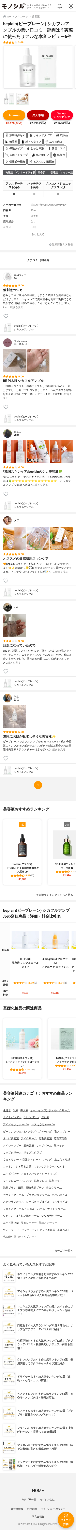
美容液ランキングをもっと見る (54, 894)
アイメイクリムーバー (16, 1124)
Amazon (14, 115)
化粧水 (7, 1110)
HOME (38, 1490)
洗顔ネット (55, 1180)
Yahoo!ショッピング (61, 115)
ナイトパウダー (12, 1117)
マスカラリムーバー (43, 1124)
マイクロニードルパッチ (17, 1180)
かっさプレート (27, 1236)
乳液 (15, 1110)
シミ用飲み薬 (23, 1166)
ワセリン (8, 1215)
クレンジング (31, 1117)
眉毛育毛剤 (60, 1138)
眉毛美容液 (45, 1138)
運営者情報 (17, 1508)
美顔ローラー (29, 1222)
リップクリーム (12, 1152)
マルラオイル (60, 1201)
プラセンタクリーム (38, 1194)
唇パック (59, 1145)
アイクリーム (29, 1138)
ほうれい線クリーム (27, 1215)
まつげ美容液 (11, 1138)
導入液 (24, 1110)
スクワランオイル (13, 1201)
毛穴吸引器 (9, 1236)
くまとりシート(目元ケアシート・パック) (27, 1159)
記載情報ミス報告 (61, 244)
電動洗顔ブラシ (35, 1187)
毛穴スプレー (62, 1131)
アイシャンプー (12, 1145)
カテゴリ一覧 (28, 1499)
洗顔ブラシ (9, 1187)
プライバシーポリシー (53, 1508)
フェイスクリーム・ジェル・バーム (24, 1208)
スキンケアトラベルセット (49, 1166)
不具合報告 (38, 1516)
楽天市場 (38, 115)
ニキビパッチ (11, 1173)
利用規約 (32, 1508)
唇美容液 (29, 1145)
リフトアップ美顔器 (43, 1229)
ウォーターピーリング (16, 1229)
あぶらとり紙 (62, 1159)
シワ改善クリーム (51, 1215)
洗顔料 (45, 1117)
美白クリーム (54, 1187)
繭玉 (21, 1187)
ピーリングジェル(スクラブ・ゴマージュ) (27, 1131)
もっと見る (38, 234)
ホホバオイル (60, 1194)
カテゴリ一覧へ (64, 1250)
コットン (8, 1166)
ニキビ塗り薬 (11, 1222)
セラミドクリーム (13, 1194)
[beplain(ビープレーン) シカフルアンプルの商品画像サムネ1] (9, 99)
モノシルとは (47, 1499)
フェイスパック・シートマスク (39, 1173)
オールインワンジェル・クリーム (50, 1110)
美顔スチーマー (48, 1222)
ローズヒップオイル (38, 1201)
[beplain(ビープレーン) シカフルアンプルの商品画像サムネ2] (22, 99)
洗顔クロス (40, 1180)
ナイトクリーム (56, 1208)
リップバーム (44, 1145)
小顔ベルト (63, 1229)
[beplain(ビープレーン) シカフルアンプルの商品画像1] (38, 67)
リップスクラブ (33, 1152)
